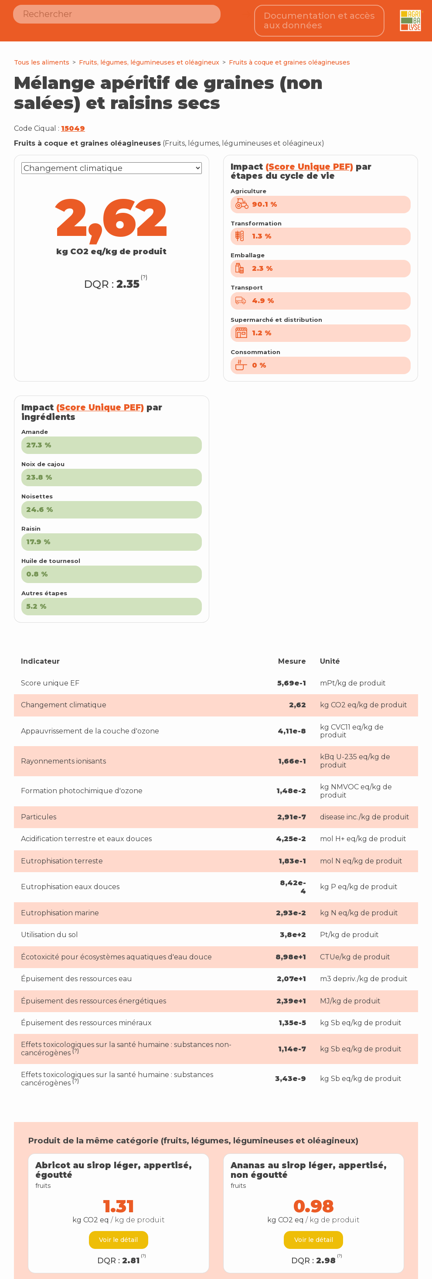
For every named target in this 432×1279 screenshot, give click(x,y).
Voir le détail (118, 1232)
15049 (73, 120)
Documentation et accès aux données (319, 17)
